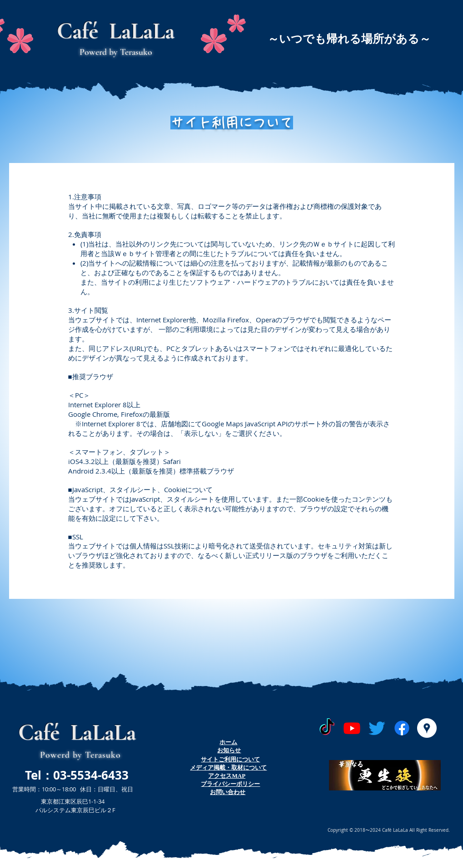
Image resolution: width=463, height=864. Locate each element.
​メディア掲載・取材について (228, 767)
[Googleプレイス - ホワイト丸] (427, 728)
